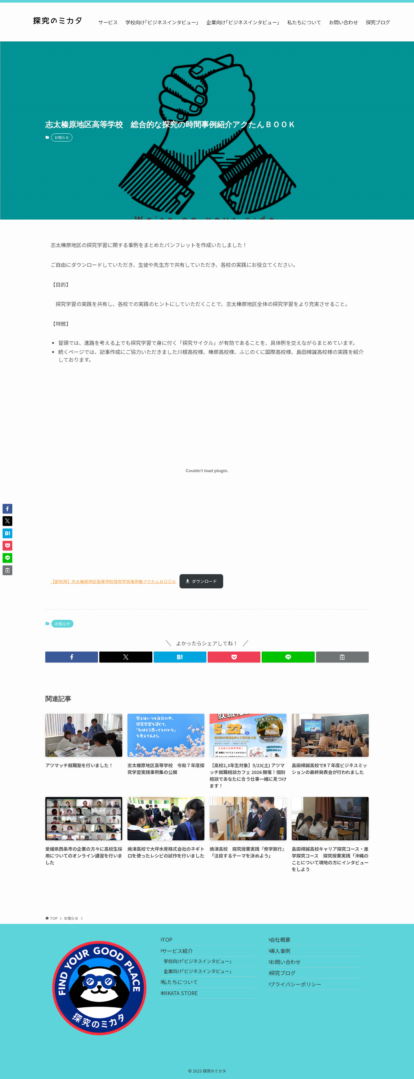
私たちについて (184, 1000)
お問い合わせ (289, 972)
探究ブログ (287, 988)
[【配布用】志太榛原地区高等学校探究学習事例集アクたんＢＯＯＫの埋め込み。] (207, 471)
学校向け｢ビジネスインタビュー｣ (204, 971)
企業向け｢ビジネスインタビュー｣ (204, 985)
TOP (171, 942)
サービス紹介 (181, 957)
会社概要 (284, 942)
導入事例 (284, 957)
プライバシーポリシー (300, 1003)
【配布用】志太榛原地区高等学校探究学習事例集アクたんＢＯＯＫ (113, 581)
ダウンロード (204, 581)
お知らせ (62, 137)
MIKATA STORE (184, 1015)
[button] (71, 657)
